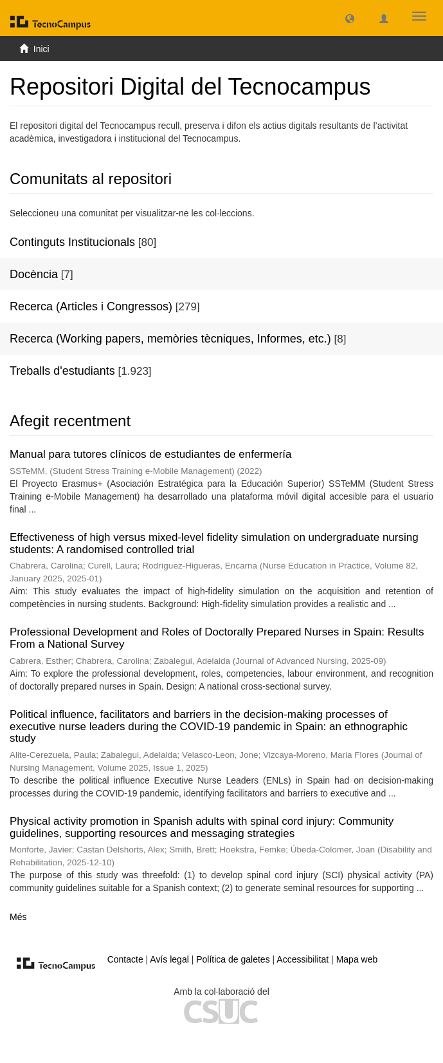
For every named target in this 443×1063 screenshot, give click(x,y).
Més (18, 917)
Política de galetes (232, 959)
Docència (34, 274)
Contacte (125, 959)
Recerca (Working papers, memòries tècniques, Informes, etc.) (170, 338)
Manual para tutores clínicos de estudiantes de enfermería (150, 454)
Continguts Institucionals (72, 242)
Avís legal (169, 959)
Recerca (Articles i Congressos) (91, 306)
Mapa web (357, 959)
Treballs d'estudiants (62, 370)
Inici (41, 49)
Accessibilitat (302, 959)
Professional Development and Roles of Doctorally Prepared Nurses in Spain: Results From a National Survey (217, 638)
